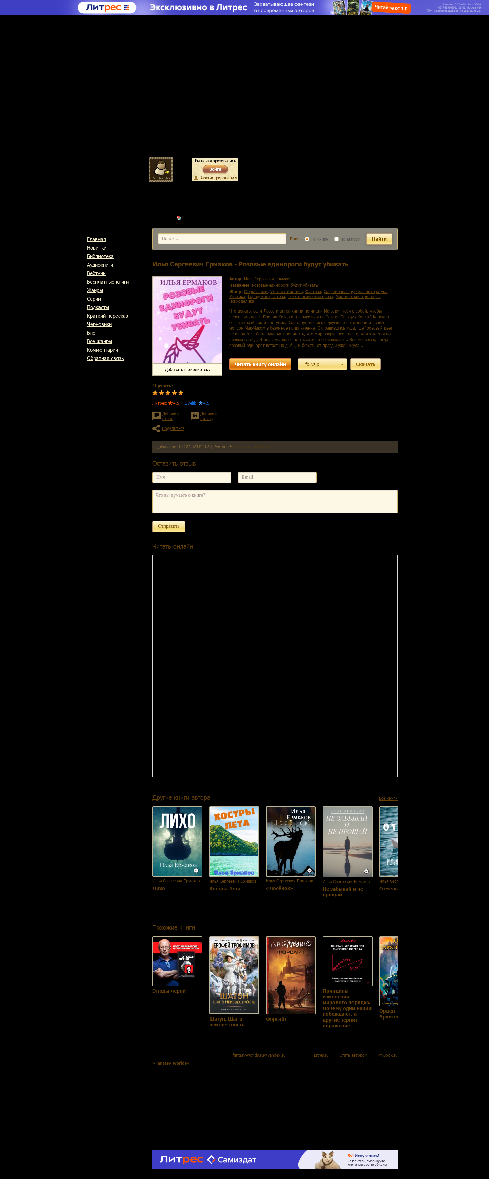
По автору (347, 239)
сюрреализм (256, 291)
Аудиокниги (100, 265)
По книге (316, 239)
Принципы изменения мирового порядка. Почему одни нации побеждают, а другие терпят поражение (347, 1008)
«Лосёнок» (279, 888)
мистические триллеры (358, 296)
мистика (237, 296)
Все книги (388, 798)
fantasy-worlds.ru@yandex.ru (259, 1054)
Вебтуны (96, 273)
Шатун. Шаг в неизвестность (226, 1021)
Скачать (365, 364)
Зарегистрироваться (218, 177)
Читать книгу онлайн (260, 364)
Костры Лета (224, 888)
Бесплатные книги (108, 282)
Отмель (388, 888)
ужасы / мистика (286, 291)
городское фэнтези (266, 296)
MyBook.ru (388, 1054)
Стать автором (353, 1054)
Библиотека (100, 256)
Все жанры (99, 341)
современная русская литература (355, 291)
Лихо (158, 888)
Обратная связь (105, 358)
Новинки (96, 248)
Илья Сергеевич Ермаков (206, 217)
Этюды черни (169, 991)
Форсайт (276, 1019)
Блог (92, 333)
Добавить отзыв (171, 416)
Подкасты (98, 307)
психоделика (241, 301)
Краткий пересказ (107, 316)
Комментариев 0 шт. (251, 446)
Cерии (94, 299)
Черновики (99, 324)
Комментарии (102, 350)
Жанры (95, 290)
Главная (96, 239)
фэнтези (313, 291)
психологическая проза (310, 296)
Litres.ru (321, 1054)
